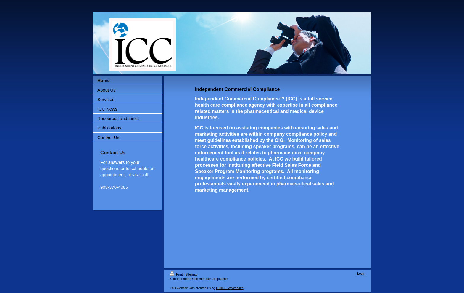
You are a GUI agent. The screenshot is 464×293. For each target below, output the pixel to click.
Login (361, 273)
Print (177, 274)
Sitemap (191, 274)
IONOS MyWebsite (230, 288)
